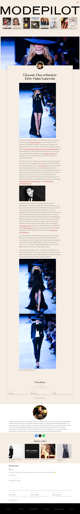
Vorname (11, 390)
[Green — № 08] (26, 23)
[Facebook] (36, 435)
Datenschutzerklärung (59, 509)
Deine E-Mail (34, 492)
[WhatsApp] (43, 435)
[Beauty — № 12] (16, 23)
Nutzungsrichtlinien (33, 509)
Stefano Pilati (42, 165)
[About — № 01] (73, 23)
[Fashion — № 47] (7, 23)
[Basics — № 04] (54, 23)
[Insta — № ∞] (63, 23)
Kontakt (8, 509)
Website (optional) (57, 492)
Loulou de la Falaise (36, 142)
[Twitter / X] (40, 435)
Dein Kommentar (14, 478)
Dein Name (12, 492)
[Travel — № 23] (35, 23)
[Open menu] (78, 2)
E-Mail (54, 390)
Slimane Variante (28, 228)
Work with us (46, 509)
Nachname (33, 390)
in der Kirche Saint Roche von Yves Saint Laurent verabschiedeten (40, 149)
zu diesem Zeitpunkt (48, 153)
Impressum (21, 509)
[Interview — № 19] (45, 23)
